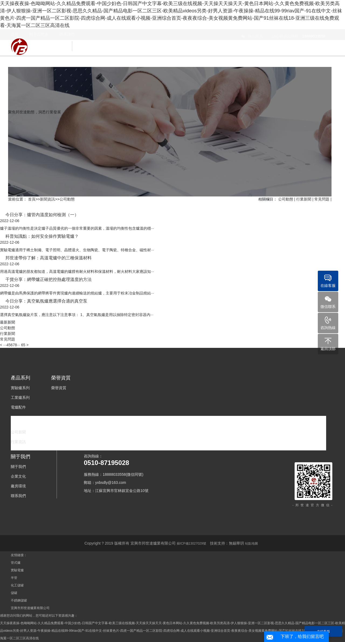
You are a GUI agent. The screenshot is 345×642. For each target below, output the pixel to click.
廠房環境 (18, 486)
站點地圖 (251, 543)
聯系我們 (18, 496)
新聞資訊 (47, 199)
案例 (247, 42)
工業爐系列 (20, 397)
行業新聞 (303, 199)
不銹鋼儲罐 (19, 600)
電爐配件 (18, 407)
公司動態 (67, 199)
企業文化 (18, 476)
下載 (272, 42)
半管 (14, 578)
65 (23, 345)
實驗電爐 (17, 570)
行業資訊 (18, 442)
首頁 (32, 199)
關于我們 (18, 466)
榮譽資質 (218, 42)
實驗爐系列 (20, 388)
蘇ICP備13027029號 (191, 543)
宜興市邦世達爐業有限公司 (30, 608)
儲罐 (14, 593)
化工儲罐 (17, 585)
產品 (189, 42)
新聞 (297, 42)
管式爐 (15, 563)
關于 (322, 42)
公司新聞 (18, 432)
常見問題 (321, 199)
